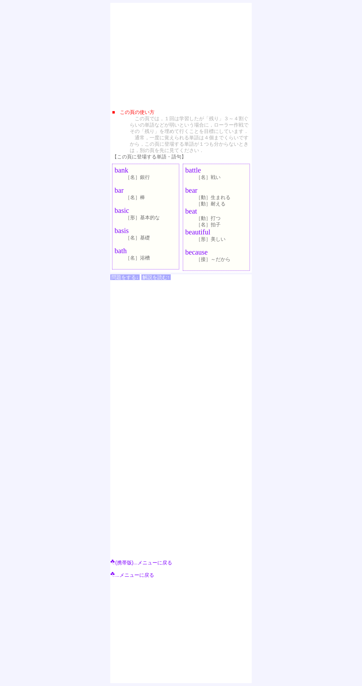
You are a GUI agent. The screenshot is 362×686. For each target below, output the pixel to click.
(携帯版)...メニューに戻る (141, 562)
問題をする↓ (125, 277)
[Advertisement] (181, 54)
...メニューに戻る (132, 575)
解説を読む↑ (156, 277)
